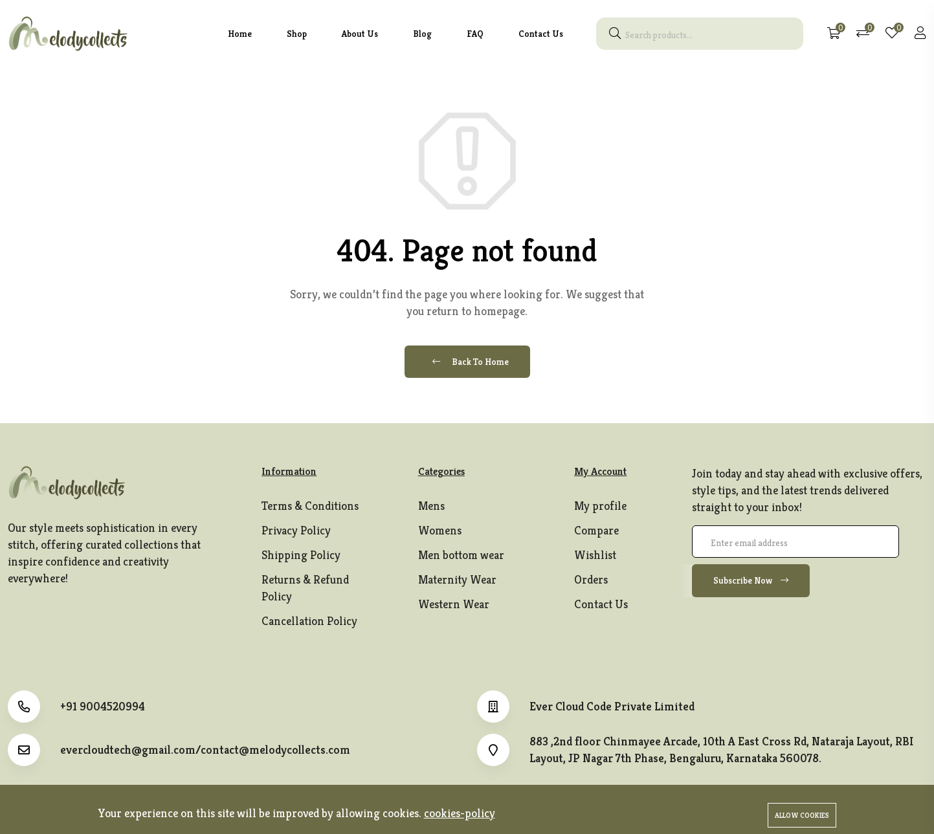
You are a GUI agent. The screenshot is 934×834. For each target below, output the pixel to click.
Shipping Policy (300, 554)
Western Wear (453, 604)
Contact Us (601, 604)
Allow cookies (802, 815)
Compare (596, 530)
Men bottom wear (461, 554)
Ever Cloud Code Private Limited (612, 706)
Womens (439, 530)
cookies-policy (459, 813)
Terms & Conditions (310, 505)
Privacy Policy (296, 530)
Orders (591, 579)
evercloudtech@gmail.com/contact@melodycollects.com (205, 750)
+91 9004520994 (102, 706)
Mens (431, 505)
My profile (600, 505)
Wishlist (595, 554)
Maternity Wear (457, 579)
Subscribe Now (750, 580)
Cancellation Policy (309, 620)
